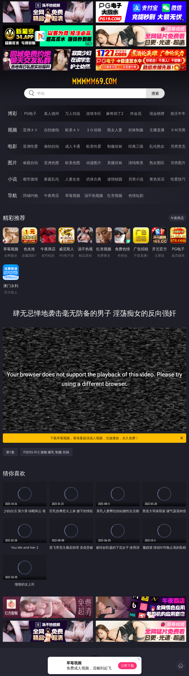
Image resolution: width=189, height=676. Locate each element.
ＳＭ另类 (177, 129)
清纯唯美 (135, 162)
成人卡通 (72, 146)
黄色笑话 (156, 179)
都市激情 (30, 179)
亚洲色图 (51, 162)
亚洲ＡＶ (30, 129)
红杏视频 (114, 195)
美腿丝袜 (114, 162)
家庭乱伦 (51, 179)
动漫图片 (93, 162)
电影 (12, 146)
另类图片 (177, 162)
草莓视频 (72, 195)
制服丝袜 (114, 146)
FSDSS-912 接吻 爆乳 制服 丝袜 (46, 452)
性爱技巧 (177, 179)
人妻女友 (72, 179)
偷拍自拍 (51, 146)
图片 (12, 162)
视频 (12, 130)
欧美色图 (72, 162)
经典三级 (135, 146)
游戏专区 (93, 113)
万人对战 (72, 113)
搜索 (155, 93)
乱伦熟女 (156, 146)
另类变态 (177, 146)
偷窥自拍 (30, 162)
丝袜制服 (135, 129)
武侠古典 (93, 179)
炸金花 (135, 113)
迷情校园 (114, 179)
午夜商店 (51, 195)
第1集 (10, 452)
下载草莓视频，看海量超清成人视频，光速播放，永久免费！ (117, 438)
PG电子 (30, 113)
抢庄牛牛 (177, 113)
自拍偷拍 (51, 129)
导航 (12, 195)
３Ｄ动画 (93, 129)
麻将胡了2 (114, 113)
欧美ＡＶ (72, 129)
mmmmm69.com (94, 81)
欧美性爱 (93, 146)
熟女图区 (156, 162)
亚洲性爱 (30, 146)
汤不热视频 (93, 195)
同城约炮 (30, 195)
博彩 (12, 113)
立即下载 (127, 665)
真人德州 (51, 113)
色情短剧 (135, 195)
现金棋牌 (156, 113)
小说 (12, 179)
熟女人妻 (114, 129)
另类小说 (135, 179)
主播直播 (156, 129)
